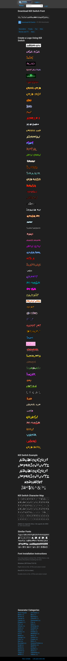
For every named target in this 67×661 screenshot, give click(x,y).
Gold (21, 628)
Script (21, 645)
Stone (33, 651)
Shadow (35, 645)
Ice (20, 633)
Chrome (35, 618)
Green (34, 630)
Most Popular (22, 613)
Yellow (34, 654)
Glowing (35, 626)
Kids (41, 29)
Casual (21, 618)
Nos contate (26, 659)
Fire (33, 622)
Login (46, 6)
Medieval (35, 633)
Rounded (22, 643)
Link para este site (39, 659)
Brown (21, 616)
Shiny (33, 647)
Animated (35, 613)
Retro (33, 641)
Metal (21, 635)
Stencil (21, 651)
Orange (21, 637)
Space (21, 649)
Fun (36, 29)
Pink (20, 639)
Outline (34, 637)
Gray (20, 630)
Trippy (21, 653)
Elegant (21, 622)
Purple (34, 639)
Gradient (34, 628)
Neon (33, 635)
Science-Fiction (37, 643)
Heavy (21, 632)
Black (21, 615)
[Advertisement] (8, 38)
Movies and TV (24, 32)
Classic (21, 620)
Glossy (21, 626)
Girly (33, 624)
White (21, 654)
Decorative (22, 29)
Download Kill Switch (26, 22)
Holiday (34, 632)
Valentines (35, 653)
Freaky (30, 29)
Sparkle (34, 649)
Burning (34, 616)
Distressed (35, 620)
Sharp (21, 647)
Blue (33, 615)
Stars (32, 32)
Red (20, 641)
